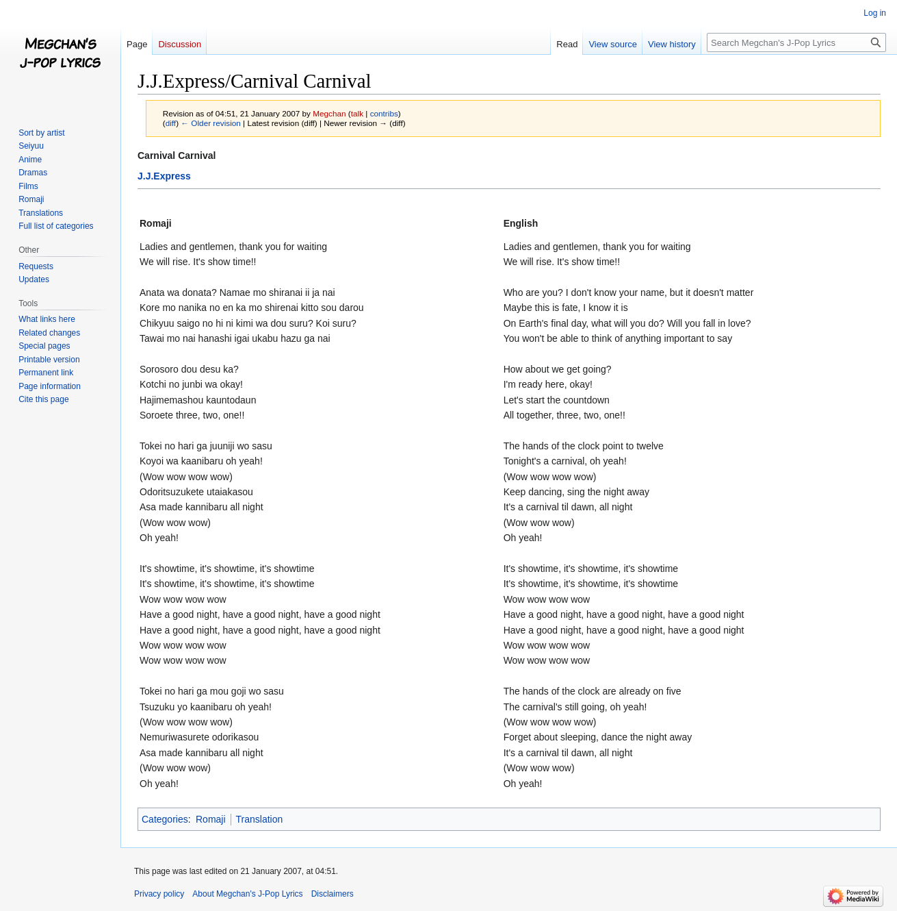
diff (171, 122)
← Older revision (211, 122)
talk (357, 113)
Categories (165, 819)
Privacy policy (159, 894)
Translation (259, 819)
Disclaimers (332, 894)
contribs (384, 113)
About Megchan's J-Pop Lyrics (247, 894)
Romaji (211, 819)
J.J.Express (164, 176)
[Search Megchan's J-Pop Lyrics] (796, 42)
